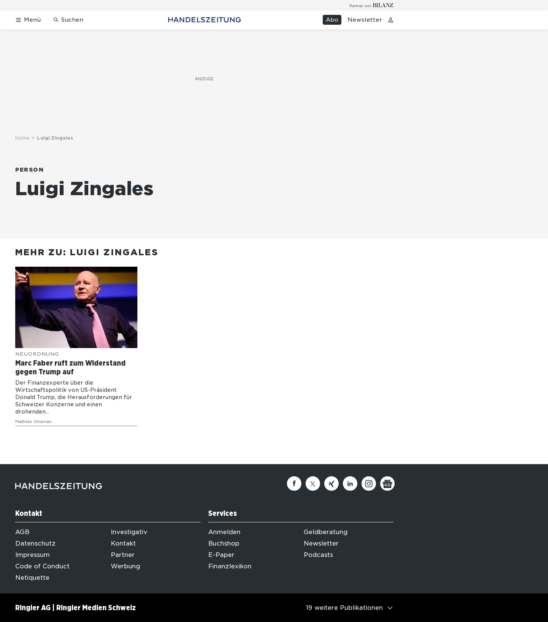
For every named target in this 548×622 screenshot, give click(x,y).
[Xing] (331, 483)
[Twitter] (313, 483)
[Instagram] (369, 483)
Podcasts (318, 554)
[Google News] (387, 483)
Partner (123, 554)
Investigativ (129, 532)
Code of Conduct (42, 566)
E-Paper (221, 554)
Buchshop (223, 543)
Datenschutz (35, 543)
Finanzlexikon (230, 566)
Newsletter (364, 19)
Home (22, 138)
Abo (332, 19)
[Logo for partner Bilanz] (371, 5)
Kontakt (123, 543)
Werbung (125, 566)
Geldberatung (325, 532)
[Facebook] (294, 483)
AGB (22, 532)
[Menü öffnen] (28, 20)
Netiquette (32, 577)
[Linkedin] (350, 483)
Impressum (32, 554)
